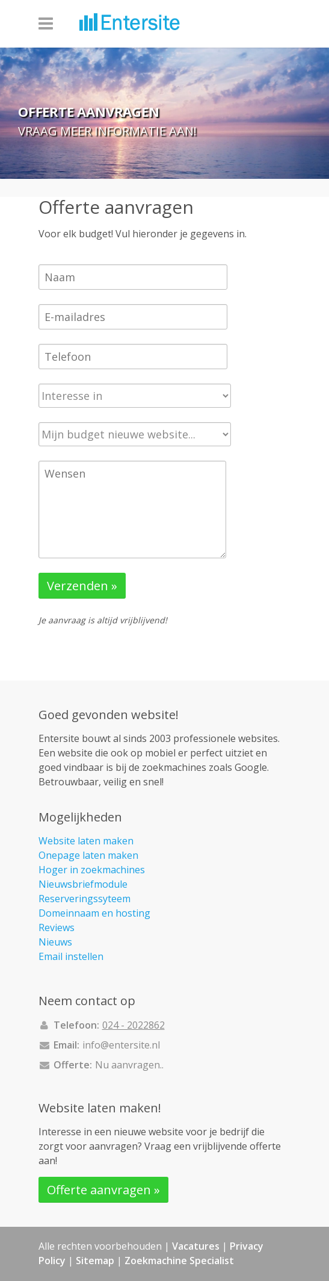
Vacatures (196, 1246)
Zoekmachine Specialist (179, 1260)
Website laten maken (86, 840)
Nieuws (55, 942)
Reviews (56, 927)
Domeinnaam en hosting (94, 913)
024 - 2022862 (133, 1025)
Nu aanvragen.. (129, 1064)
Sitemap (95, 1260)
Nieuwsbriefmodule (83, 884)
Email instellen (70, 956)
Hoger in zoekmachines (91, 869)
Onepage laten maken (88, 855)
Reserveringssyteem (84, 898)
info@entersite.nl (121, 1045)
